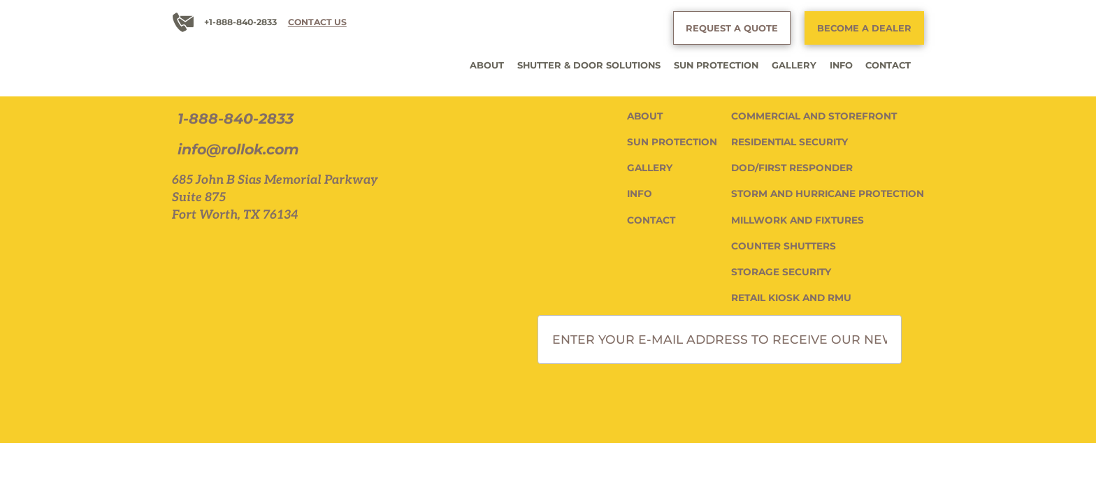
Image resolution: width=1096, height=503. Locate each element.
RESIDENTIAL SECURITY (789, 141)
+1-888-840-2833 (240, 22)
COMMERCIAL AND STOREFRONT (814, 116)
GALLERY (794, 65)
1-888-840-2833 (236, 118)
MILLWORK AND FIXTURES (797, 220)
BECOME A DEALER (864, 28)
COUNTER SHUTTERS (783, 246)
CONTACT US (317, 22)
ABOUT (487, 65)
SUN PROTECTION (716, 65)
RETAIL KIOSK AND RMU (791, 297)
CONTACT (888, 65)
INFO (841, 65)
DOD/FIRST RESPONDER (792, 167)
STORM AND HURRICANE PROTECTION (827, 193)
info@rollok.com (238, 149)
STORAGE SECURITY (781, 271)
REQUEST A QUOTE (732, 28)
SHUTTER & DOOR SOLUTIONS (589, 65)
